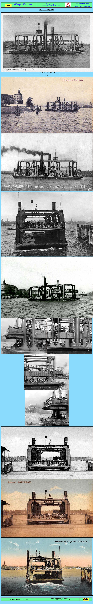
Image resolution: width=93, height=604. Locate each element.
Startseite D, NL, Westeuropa (82, 6)
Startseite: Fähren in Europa (82, 3)
